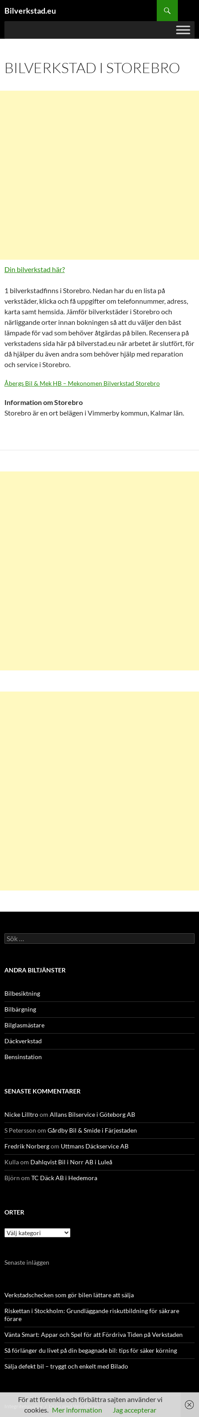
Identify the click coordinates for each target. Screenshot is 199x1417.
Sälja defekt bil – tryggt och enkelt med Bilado (66, 1366)
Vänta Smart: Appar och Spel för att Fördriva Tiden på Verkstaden (93, 1334)
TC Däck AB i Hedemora (64, 1177)
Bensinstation (23, 1056)
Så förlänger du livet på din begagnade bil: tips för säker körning (90, 1350)
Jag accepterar (134, 1410)
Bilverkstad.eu (30, 10)
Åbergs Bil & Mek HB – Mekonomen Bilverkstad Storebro (82, 383)
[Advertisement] (99, 175)
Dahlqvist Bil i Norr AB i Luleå (71, 1162)
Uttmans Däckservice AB (95, 1146)
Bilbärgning (20, 1009)
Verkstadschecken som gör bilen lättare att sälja (69, 1295)
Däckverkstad (23, 1041)
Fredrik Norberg (26, 1146)
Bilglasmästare (24, 1025)
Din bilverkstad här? (34, 269)
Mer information (77, 1410)
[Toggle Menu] (183, 30)
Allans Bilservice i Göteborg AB (92, 1114)
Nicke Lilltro (21, 1114)
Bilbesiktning (22, 993)
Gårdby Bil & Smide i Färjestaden (92, 1130)
